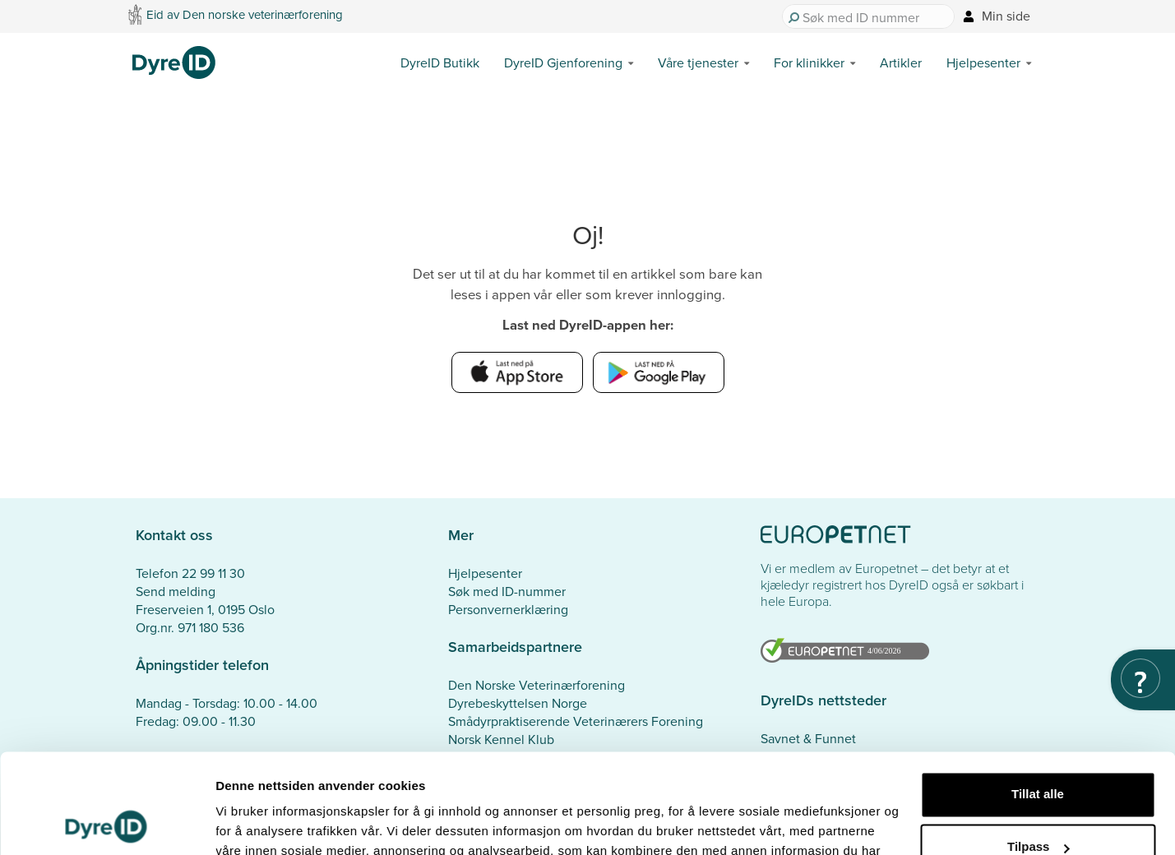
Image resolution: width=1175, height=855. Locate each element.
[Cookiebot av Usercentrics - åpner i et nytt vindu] (106, 823)
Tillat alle (1037, 701)
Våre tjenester (698, 62)
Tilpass (1038, 753)
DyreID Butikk (439, 62)
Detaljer (238, 823)
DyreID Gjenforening (563, 62)
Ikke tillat (1037, 806)
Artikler (901, 62)
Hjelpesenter (983, 62)
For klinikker (809, 62)
